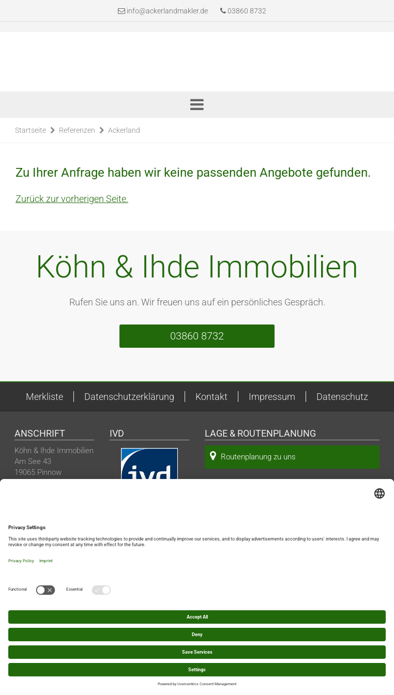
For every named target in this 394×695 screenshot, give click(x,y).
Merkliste (44, 396)
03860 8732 (243, 11)
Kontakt (211, 396)
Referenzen (77, 130)
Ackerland (124, 130)
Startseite (30, 130)
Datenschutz (342, 396)
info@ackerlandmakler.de (167, 11)
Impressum (272, 396)
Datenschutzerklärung (129, 396)
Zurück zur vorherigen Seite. (72, 198)
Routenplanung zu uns (253, 456)
